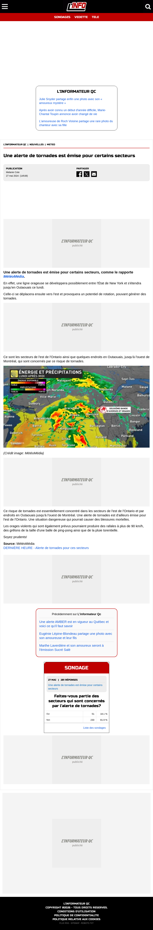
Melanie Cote (13, 172)
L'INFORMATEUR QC (14, 144)
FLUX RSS (64, 923)
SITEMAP (75, 923)
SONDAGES (62, 17)
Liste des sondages (94, 727)
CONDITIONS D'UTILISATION (76, 911)
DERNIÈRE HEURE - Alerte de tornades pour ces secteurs (46, 548)
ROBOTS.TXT (87, 923)
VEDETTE (81, 17)
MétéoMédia (13, 276)
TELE (95, 17)
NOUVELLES (37, 144)
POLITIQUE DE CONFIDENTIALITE (76, 915)
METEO (51, 144)
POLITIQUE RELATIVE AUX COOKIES (76, 919)
